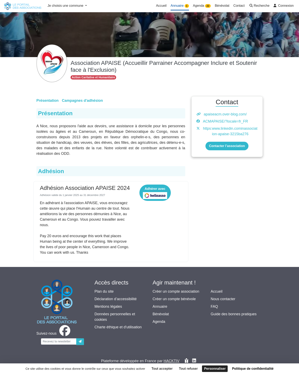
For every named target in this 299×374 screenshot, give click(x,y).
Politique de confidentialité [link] (253, 368)
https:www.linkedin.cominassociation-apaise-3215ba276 (230, 131)
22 (207, 5)
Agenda (159, 322)
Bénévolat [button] (222, 5)
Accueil (217, 291)
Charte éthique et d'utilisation (118, 327)
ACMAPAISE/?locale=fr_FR (225, 121)
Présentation (47, 100)
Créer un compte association (176, 291)
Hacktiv (172, 361)
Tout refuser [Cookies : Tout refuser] (188, 368)
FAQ (214, 306)
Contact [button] (239, 5)
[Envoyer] (80, 341)
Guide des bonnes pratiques (234, 314)
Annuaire (160, 306)
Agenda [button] (202, 6)
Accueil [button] (161, 5)
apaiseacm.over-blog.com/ (225, 114)
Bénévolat (161, 314)
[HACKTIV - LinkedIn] (194, 361)
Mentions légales (108, 306)
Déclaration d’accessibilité (116, 299)
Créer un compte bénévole (174, 299)
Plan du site (104, 291)
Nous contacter (223, 299)
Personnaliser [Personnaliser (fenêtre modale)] (215, 368)
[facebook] (54, 333)
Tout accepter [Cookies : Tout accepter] (162, 368)
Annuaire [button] (180, 6)
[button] (259, 6)
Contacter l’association (227, 146)
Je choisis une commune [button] (65, 5)
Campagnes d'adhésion (82, 100)
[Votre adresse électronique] (58, 341)
